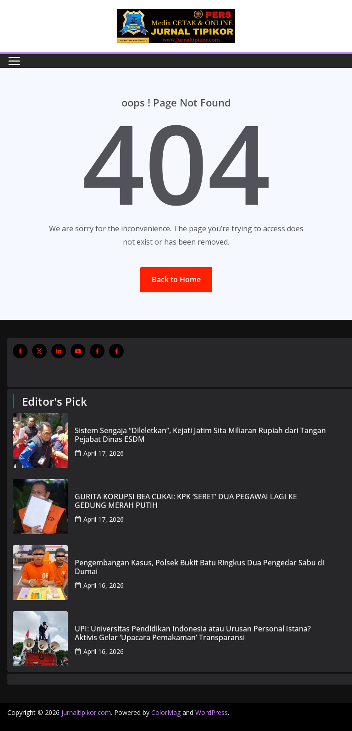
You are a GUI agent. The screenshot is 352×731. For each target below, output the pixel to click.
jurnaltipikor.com (86, 712)
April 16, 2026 (103, 585)
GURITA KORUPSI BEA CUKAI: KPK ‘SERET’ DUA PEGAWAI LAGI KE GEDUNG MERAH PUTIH (186, 501)
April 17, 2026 (103, 453)
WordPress (211, 712)
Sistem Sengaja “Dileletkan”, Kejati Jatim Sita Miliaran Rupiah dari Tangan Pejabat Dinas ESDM (200, 435)
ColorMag (166, 712)
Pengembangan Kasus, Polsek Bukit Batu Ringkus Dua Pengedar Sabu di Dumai (199, 567)
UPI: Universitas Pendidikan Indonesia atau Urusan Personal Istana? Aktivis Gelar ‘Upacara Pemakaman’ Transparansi (193, 633)
